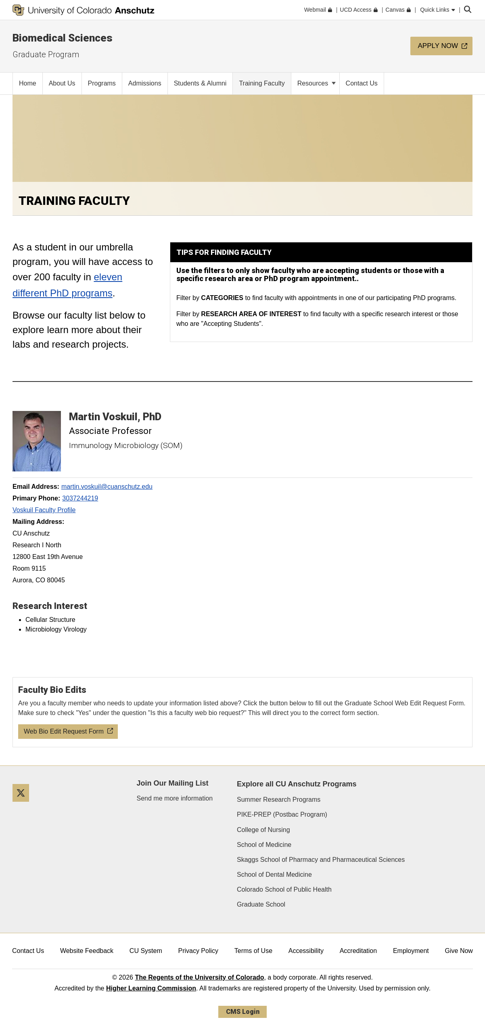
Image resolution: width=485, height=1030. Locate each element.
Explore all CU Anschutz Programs (296, 784)
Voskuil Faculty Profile (44, 510)
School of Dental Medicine (274, 874)
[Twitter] (24, 804)
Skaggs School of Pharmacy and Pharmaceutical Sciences (321, 859)
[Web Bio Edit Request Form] (243, 712)
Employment (411, 950)
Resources (316, 83)
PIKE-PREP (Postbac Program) (282, 814)
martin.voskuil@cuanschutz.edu (107, 486)
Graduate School (261, 904)
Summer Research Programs (278, 799)
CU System (146, 950)
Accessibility (306, 950)
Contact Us (28, 950)
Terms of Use (253, 950)
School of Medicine (264, 844)
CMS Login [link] (242, 1011)
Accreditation (358, 950)
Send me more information (175, 798)
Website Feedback (86, 950)
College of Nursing (263, 829)
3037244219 (80, 498)
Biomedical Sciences (63, 38)
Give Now (459, 950)
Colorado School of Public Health (284, 889)
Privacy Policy (198, 950)
